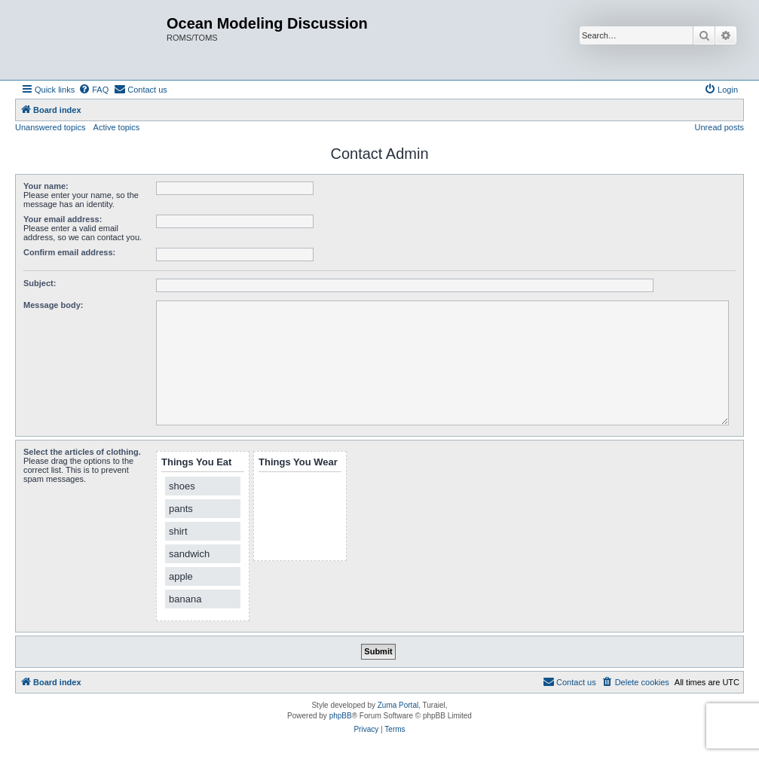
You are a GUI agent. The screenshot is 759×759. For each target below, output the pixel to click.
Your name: (46, 186)
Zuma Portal (398, 705)
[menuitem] (93, 90)
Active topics (116, 127)
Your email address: (62, 219)
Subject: (39, 283)
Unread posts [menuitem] (719, 127)
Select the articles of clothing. (82, 451)
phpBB (340, 716)
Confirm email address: (69, 252)
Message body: (53, 304)
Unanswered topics (50, 127)
